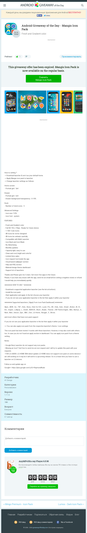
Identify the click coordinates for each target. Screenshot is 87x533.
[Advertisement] (52, 46)
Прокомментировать (71, 56)
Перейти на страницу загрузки (43, 486)
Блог (77, 514)
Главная (11, 514)
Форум (69, 514)
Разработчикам (24, 514)
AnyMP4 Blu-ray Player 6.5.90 (34, 461)
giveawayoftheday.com (40, 527)
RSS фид (22, 522)
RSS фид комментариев (43, 522)
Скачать (43, 78)
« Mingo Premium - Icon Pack (18, 504)
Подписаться (40, 514)
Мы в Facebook (67, 522)
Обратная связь (56, 514)
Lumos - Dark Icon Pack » (70, 504)
